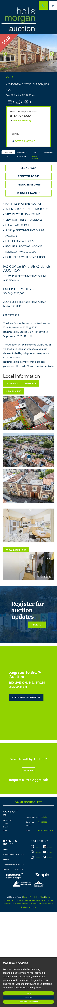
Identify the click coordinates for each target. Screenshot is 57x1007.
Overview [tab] (8, 152)
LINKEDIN (47, 847)
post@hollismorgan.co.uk (46, 830)
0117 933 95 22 (42, 822)
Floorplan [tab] (48, 152)
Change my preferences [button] (28, 1002)
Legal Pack (28, 167)
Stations (30, 383)
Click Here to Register (26, 697)
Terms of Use (28, 897)
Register (37, 624)
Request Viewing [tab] (35, 157)
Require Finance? (28, 192)
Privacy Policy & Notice (23, 900)
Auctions (35, 857)
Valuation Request (28, 802)
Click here (28, 770)
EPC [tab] (8, 156)
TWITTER (47, 857)
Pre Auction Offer (28, 184)
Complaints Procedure (40, 900)
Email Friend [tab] (22, 152)
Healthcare (13, 391)
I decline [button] (28, 997)
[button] (4, 53)
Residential (36, 847)
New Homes (36, 852)
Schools (12, 383)
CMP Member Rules (20, 904)
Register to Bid (28, 176)
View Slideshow (16, 550)
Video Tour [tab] (21, 156)
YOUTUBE (48, 852)
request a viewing (21, 120)
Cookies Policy (39, 897)
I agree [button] (28, 993)
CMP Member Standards (38, 904)
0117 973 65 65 (42, 817)
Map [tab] (35, 152)
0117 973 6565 (20, 116)
